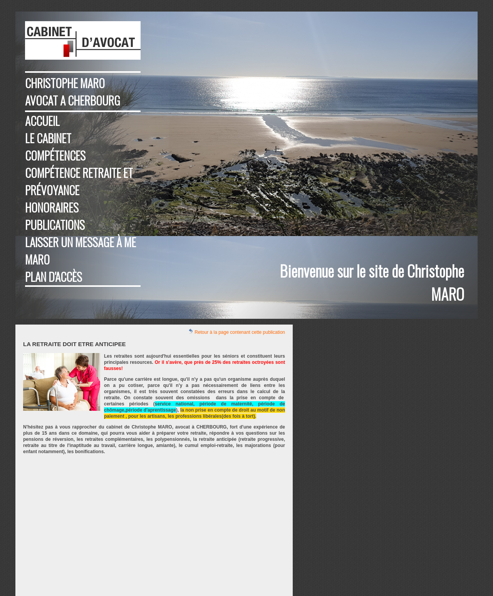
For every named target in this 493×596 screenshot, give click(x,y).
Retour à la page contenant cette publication (236, 331)
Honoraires (52, 207)
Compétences (55, 155)
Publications (55, 224)
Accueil (42, 120)
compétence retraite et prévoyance (79, 181)
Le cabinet (48, 138)
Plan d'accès (53, 276)
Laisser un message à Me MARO (80, 250)
